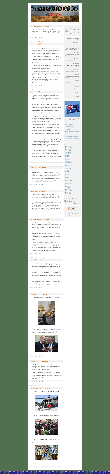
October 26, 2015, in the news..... (69, 124)
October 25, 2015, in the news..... (69, 126)
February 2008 (68, 170)
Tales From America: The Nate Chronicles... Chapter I (72, 138)
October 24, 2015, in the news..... (69, 127)
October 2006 (68, 146)
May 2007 (67, 156)
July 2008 (67, 177)
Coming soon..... (67, 139)
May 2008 (67, 174)
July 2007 (67, 159)
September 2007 (68, 162)
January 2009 (68, 183)
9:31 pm (41, 356)
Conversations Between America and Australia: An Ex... (72, 131)
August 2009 (67, 187)
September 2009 (68, 189)
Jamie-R (71, 27)
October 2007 (68, 164)
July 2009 (67, 186)
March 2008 (67, 171)
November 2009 (68, 190)
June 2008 (67, 176)
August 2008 (67, 178)
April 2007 (67, 155)
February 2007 (68, 152)
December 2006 (68, 149)
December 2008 (68, 181)
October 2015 (68, 193)
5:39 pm (41, 253)
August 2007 (67, 161)
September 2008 (68, 180)
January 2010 (68, 192)
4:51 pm (41, 37)
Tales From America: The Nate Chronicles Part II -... (72, 136)
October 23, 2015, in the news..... (69, 129)
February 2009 (68, 184)
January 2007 (68, 150)
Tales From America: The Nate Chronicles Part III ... (72, 134)
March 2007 (67, 153)
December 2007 (68, 167)
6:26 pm (41, 184)
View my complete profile (69, 34)
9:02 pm (41, 85)
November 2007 (68, 165)
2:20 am (41, 287)
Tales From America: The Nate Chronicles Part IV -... (72, 133)
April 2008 (67, 173)
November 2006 (68, 147)
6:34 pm (41, 161)
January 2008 (68, 168)
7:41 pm (41, 381)
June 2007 (67, 158)
